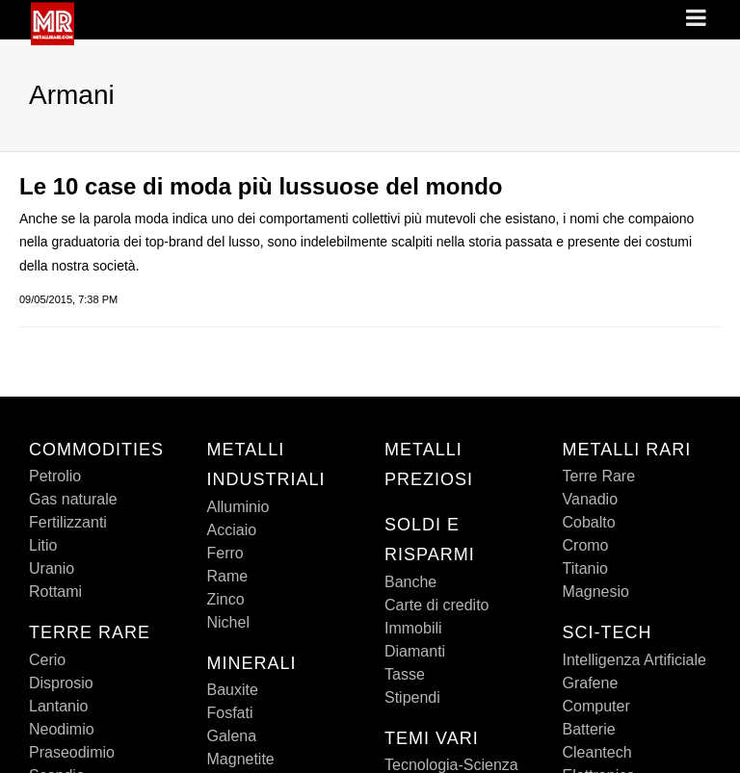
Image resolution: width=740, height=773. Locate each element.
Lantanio (58, 706)
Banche (410, 582)
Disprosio (61, 683)
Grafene (591, 683)
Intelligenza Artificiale (634, 660)
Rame (228, 576)
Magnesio (596, 591)
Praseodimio (72, 752)
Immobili (413, 628)
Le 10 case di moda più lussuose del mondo (260, 186)
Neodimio (61, 729)
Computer (596, 706)
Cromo (586, 545)
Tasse (404, 674)
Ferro (225, 553)
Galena (232, 736)
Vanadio (591, 499)
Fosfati (230, 713)
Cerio (47, 660)
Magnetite (241, 759)
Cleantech (597, 752)
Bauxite (232, 690)
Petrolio (55, 476)
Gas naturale (73, 499)
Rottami (55, 591)
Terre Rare (599, 476)
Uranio (51, 568)
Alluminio (238, 507)
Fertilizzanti (68, 522)
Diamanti (414, 651)
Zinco (226, 599)
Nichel (228, 622)
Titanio (585, 568)
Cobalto (589, 522)
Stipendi (412, 697)
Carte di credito (436, 605)
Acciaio (232, 530)
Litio (43, 545)
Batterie (589, 729)
